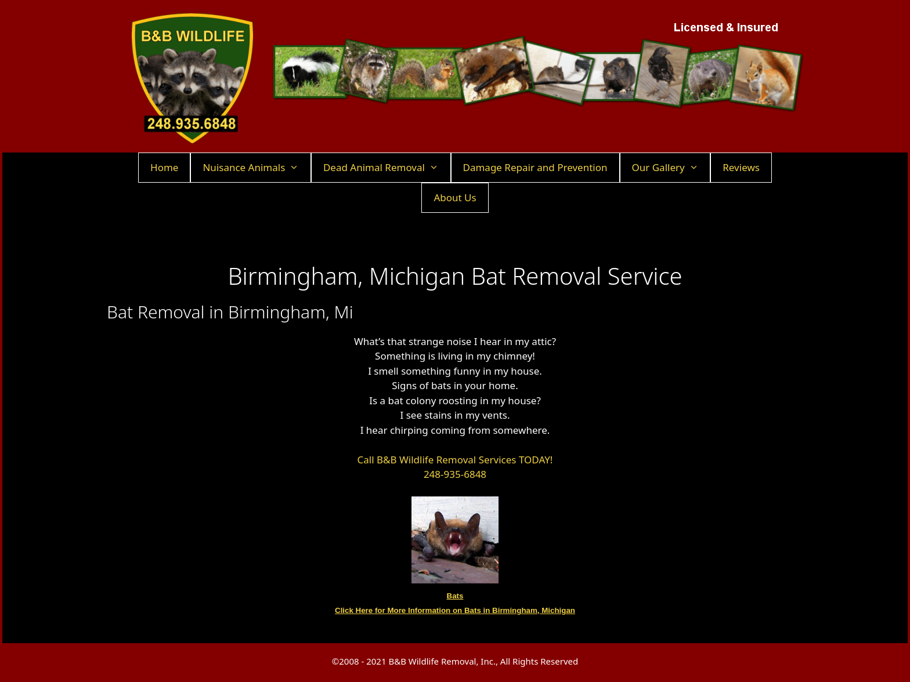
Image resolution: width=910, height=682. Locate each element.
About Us (455, 197)
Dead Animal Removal (386, 167)
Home (164, 167)
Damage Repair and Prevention (535, 167)
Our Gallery (671, 167)
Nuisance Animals (256, 167)
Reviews (741, 167)
